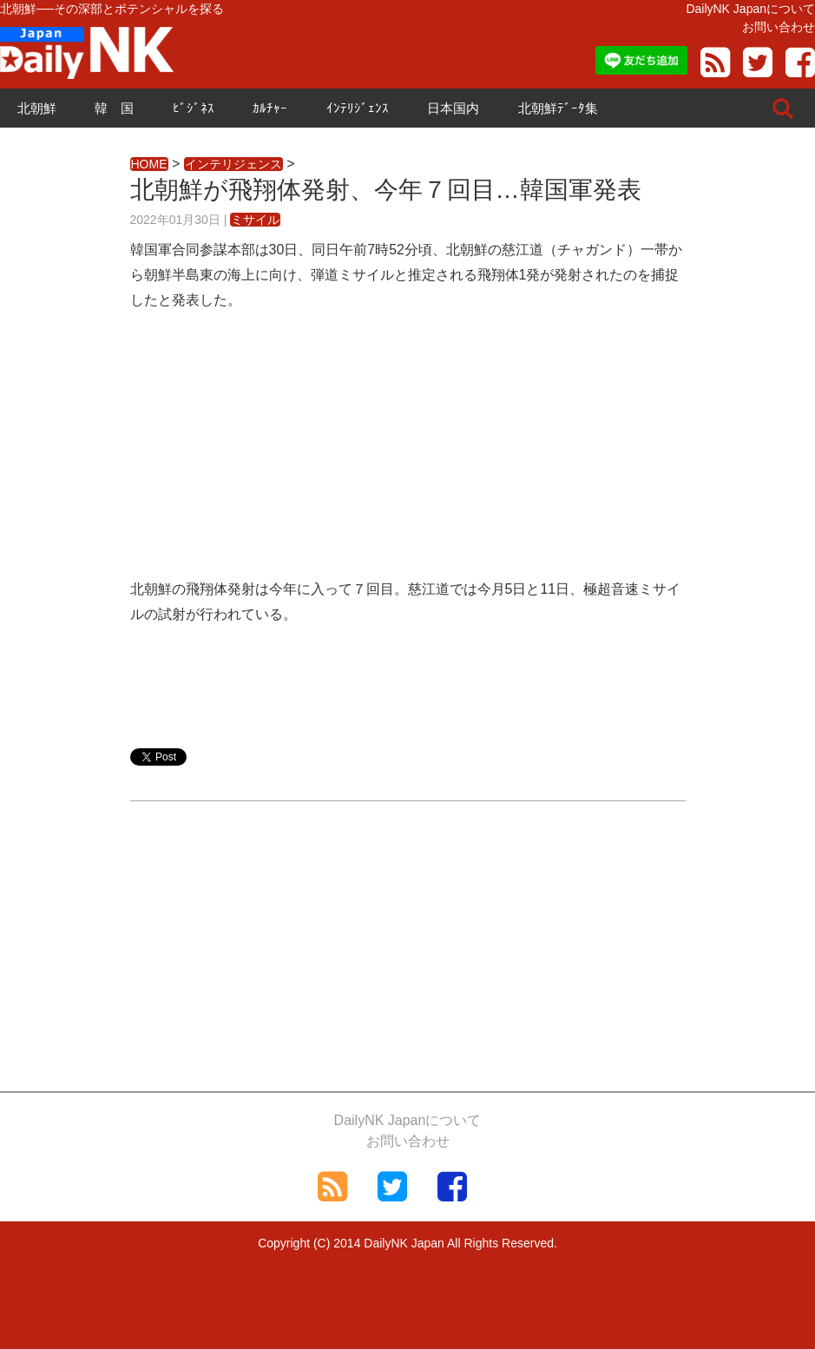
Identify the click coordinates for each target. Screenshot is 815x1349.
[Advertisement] (408, 455)
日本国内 (453, 108)
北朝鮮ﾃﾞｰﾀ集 (558, 108)
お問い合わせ (778, 27)
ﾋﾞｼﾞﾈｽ (193, 108)
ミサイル (255, 220)
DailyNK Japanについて (750, 9)
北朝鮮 (36, 108)
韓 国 (114, 108)
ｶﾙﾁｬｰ (270, 108)
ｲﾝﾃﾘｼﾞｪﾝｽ (357, 108)
